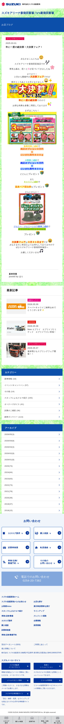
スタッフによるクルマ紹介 (12, 611)
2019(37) (8, 504)
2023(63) (8, 479)
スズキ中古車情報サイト (14, 693)
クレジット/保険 (40, 616)
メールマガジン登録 (14, 680)
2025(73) (8, 466)
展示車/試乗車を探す (42, 606)
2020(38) (8, 498)
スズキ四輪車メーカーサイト (14, 666)
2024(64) (8, 472)
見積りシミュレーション (46, 666)
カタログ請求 (6, 621)
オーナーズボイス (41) (14, 404)
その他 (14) (9, 391)
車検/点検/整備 (7, 616)
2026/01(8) (9, 460)
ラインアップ (39, 611)
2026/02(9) (9, 453)
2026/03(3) (9, 447)
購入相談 (5, 625)
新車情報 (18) (10, 379)
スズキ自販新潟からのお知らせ (13, 602)
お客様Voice (6, 606)
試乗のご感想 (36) (12, 410)
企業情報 (37, 621)
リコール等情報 (46, 680)
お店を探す (38, 602)
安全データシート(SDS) (10, 644)
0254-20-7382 (32, 580)
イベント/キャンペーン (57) (16, 385)
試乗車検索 (5, 630)
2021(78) (8, 491)
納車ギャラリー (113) (13, 417)
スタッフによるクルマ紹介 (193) (18, 398)
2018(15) (8, 510)
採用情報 (37, 625)
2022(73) (8, 485)
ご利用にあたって (41, 644)
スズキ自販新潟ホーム (10, 597)
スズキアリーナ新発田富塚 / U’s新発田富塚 (27, 12)
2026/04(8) (9, 441)
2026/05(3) (9, 434)
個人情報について (8, 649)
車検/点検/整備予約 (9, 635)
